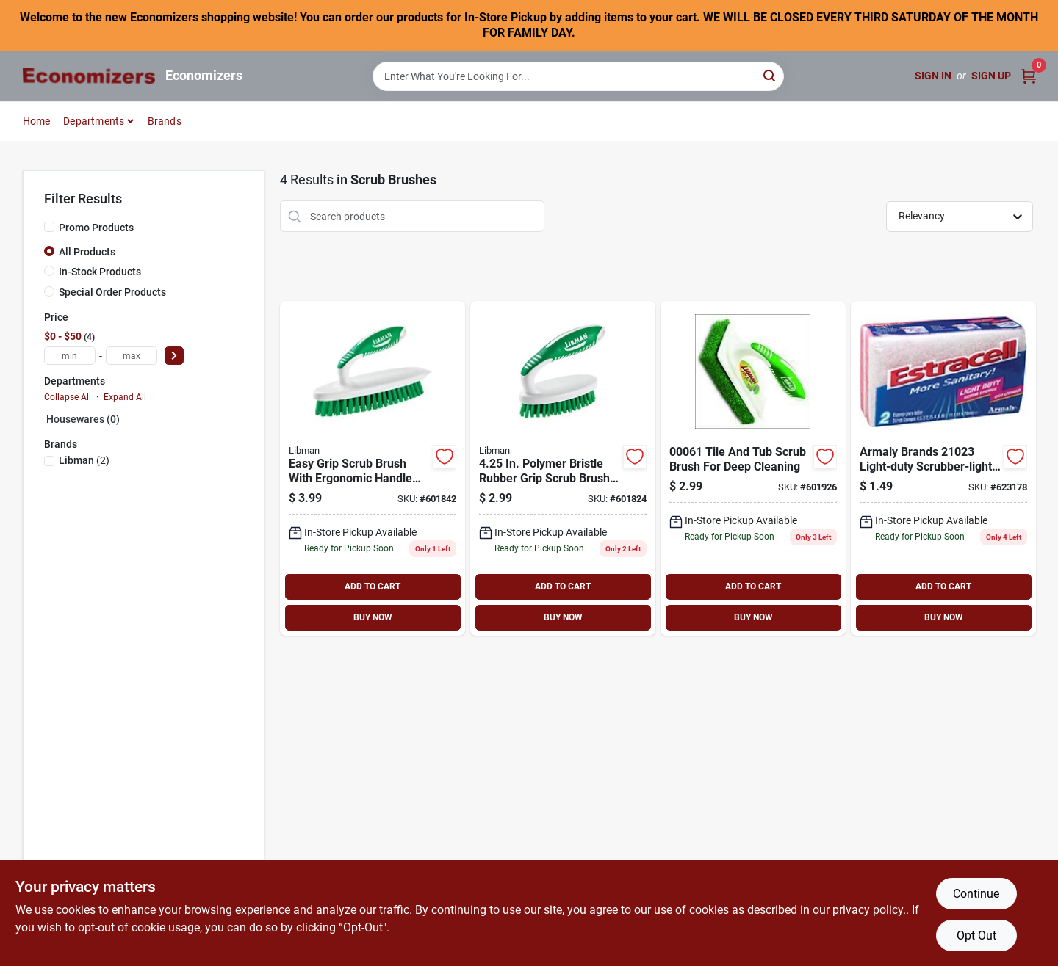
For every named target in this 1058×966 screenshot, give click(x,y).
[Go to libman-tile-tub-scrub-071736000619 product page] (753, 468)
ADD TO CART (372, 586)
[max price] (131, 355)
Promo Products (96, 227)
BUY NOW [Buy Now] (372, 617)
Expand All (125, 397)
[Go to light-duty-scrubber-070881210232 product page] (943, 468)
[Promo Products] (49, 227)
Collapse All (67, 397)
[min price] (70, 355)
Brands (164, 121)
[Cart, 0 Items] (1028, 76)
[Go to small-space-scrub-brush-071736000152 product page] (562, 468)
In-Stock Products (100, 271)
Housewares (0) (83, 419)
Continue (976, 894)
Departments (93, 121)
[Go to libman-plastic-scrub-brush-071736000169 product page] (372, 468)
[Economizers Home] (89, 76)
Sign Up (991, 75)
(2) (84, 460)
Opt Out (976, 936)
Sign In (933, 75)
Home (37, 121)
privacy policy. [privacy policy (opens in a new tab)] (869, 910)
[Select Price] (174, 355)
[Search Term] (578, 76)
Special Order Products (112, 292)
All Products (87, 251)
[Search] (770, 75)
